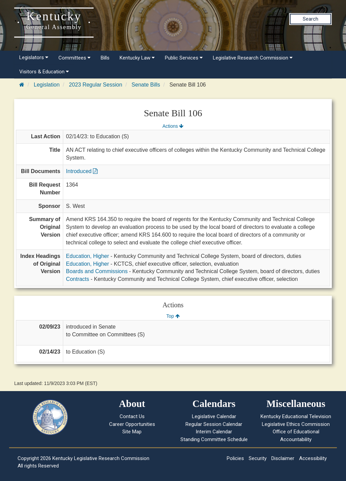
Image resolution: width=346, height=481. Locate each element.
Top (172, 316)
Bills (105, 58)
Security (258, 458)
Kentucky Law (137, 58)
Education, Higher (87, 256)
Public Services (184, 58)
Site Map (132, 432)
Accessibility (313, 458)
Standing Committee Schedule (214, 439)
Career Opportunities (132, 424)
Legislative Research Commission (253, 58)
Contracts (77, 279)
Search (310, 19)
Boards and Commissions (96, 271)
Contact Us (132, 416)
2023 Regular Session (95, 85)
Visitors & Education (44, 72)
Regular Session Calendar (214, 424)
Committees (74, 58)
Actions (173, 126)
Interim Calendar (214, 432)
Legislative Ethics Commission (296, 424)
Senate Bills (145, 85)
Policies (235, 458)
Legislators (33, 57)
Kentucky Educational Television (296, 416)
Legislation (47, 85)
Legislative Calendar (214, 416)
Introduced (82, 171)
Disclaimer (282, 458)
